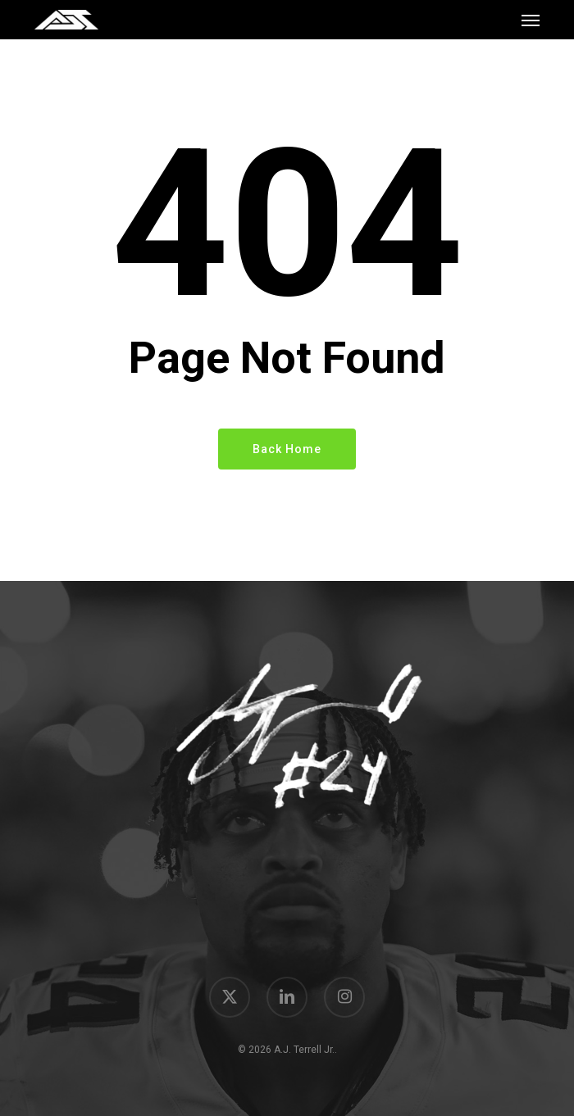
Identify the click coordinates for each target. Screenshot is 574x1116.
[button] (531, 19)
